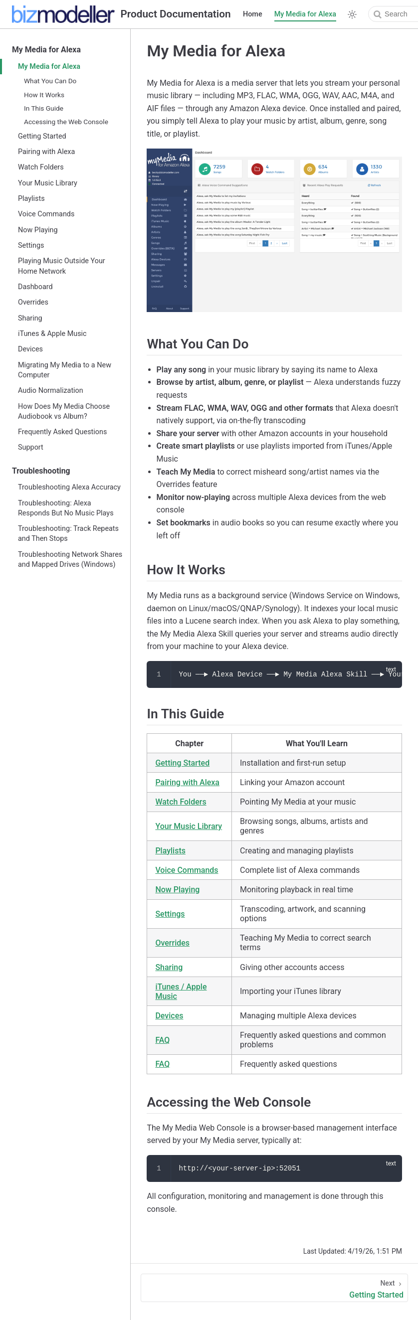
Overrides (33, 302)
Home (252, 14)
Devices (30, 349)
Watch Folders (41, 167)
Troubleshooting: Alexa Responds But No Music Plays (66, 508)
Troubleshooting (41, 471)
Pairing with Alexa (46, 152)
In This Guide (43, 108)
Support (30, 447)
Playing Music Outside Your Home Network (61, 266)
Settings (31, 245)
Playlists (31, 198)
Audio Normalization (50, 390)
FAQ (162, 1040)
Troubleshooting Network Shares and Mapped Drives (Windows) (70, 559)
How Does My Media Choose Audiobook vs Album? (64, 411)
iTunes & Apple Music (52, 334)
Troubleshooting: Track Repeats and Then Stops (68, 533)
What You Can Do (50, 81)
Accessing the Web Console (66, 122)
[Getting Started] (274, 1288)
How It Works (44, 95)
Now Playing (38, 230)
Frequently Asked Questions (62, 432)
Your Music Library (47, 183)
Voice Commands (46, 214)
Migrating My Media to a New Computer (64, 370)
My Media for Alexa (305, 14)
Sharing (30, 318)
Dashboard (35, 287)
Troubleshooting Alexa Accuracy (69, 487)
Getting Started (42, 136)
